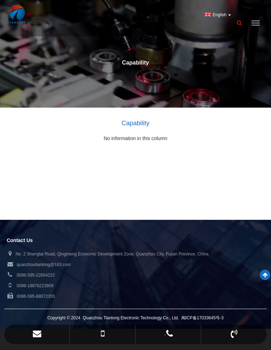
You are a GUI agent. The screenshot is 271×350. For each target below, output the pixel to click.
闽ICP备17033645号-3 (202, 317)
